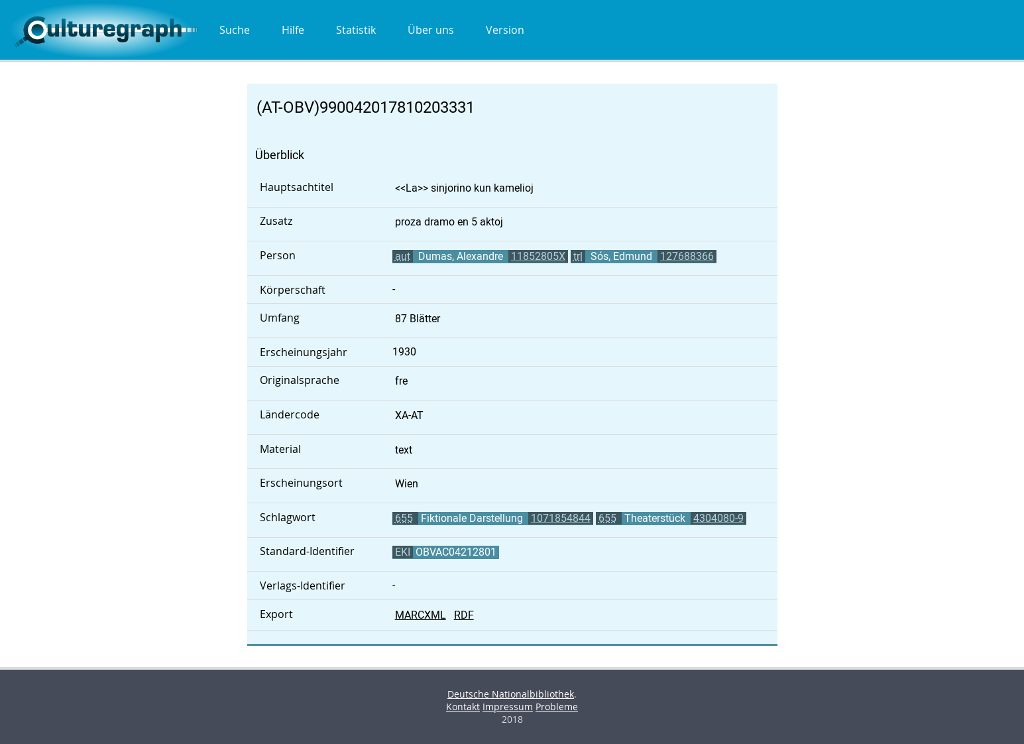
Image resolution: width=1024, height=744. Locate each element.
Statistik (356, 30)
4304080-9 (718, 518)
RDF (464, 615)
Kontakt (463, 706)
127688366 (687, 256)
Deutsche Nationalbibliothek (510, 694)
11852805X (538, 256)
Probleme (557, 706)
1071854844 (561, 518)
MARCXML (420, 615)
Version (505, 30)
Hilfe (293, 30)
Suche (234, 30)
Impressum (508, 706)
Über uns (431, 30)
